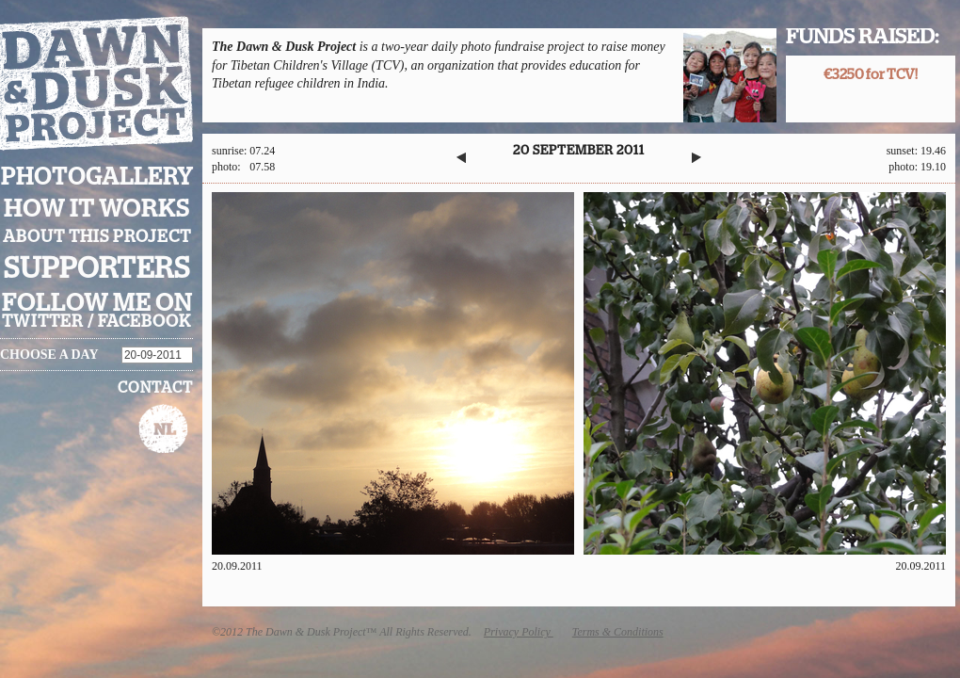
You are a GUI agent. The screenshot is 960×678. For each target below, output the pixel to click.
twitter (43, 322)
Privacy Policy (518, 631)
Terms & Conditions (618, 631)
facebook (144, 322)
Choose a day (49, 354)
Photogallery (97, 177)
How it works (97, 209)
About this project (97, 237)
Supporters (97, 268)
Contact (155, 388)
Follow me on (97, 303)
